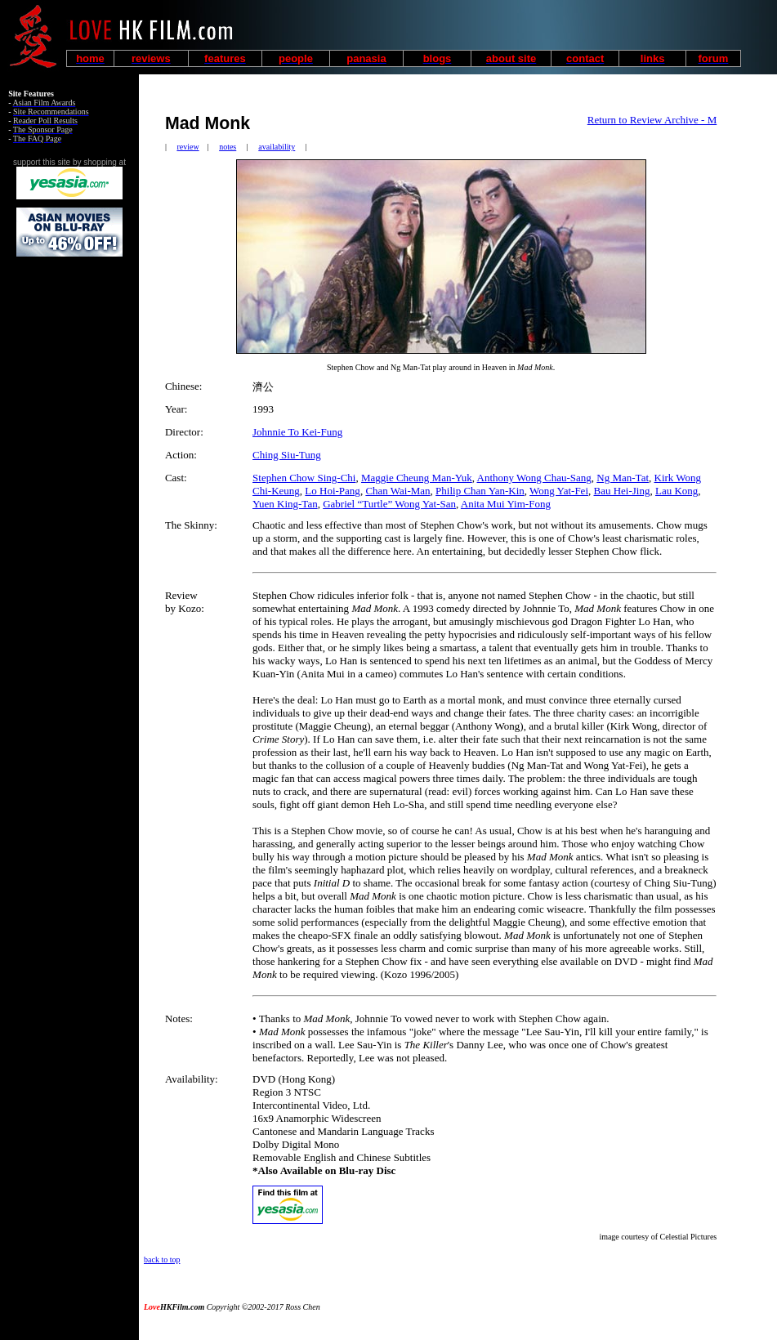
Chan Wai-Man (397, 491)
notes (227, 146)
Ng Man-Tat (622, 477)
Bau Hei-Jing (622, 491)
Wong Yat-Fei (558, 491)
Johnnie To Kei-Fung (297, 432)
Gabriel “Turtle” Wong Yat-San (389, 504)
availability (276, 146)
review (187, 146)
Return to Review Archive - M (652, 120)
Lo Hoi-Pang (332, 491)
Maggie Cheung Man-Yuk (416, 477)
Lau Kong (676, 491)
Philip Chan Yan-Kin (480, 491)
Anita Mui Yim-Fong (506, 504)
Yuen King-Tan (285, 504)
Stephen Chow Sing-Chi (303, 477)
